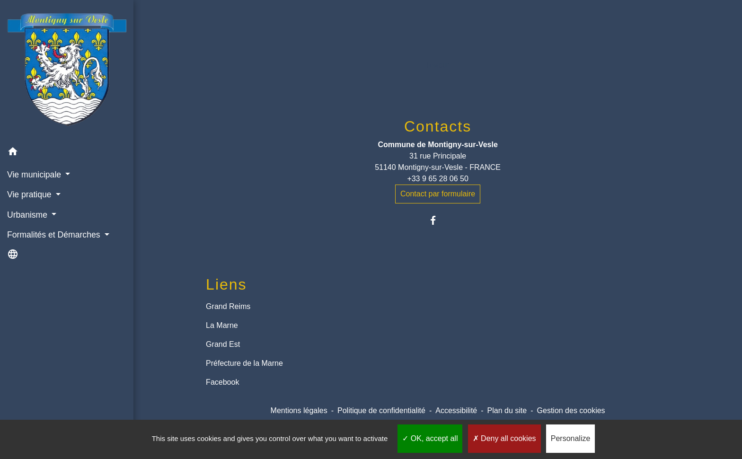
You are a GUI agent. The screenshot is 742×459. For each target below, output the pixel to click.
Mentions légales (299, 410)
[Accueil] (66, 71)
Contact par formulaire (437, 194)
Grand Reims (228, 306)
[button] (66, 153)
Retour (437, 65)
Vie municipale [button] (35, 174)
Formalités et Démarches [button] (54, 234)
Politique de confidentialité (381, 410)
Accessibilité (456, 410)
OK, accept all (430, 438)
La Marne (222, 325)
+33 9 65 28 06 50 (437, 179)
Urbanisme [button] (28, 215)
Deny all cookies (504, 438)
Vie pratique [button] (30, 194)
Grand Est (223, 344)
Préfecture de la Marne (244, 363)
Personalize (571, 438)
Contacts (437, 126)
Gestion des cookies (571, 410)
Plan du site (507, 410)
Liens (226, 284)
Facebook (222, 382)
